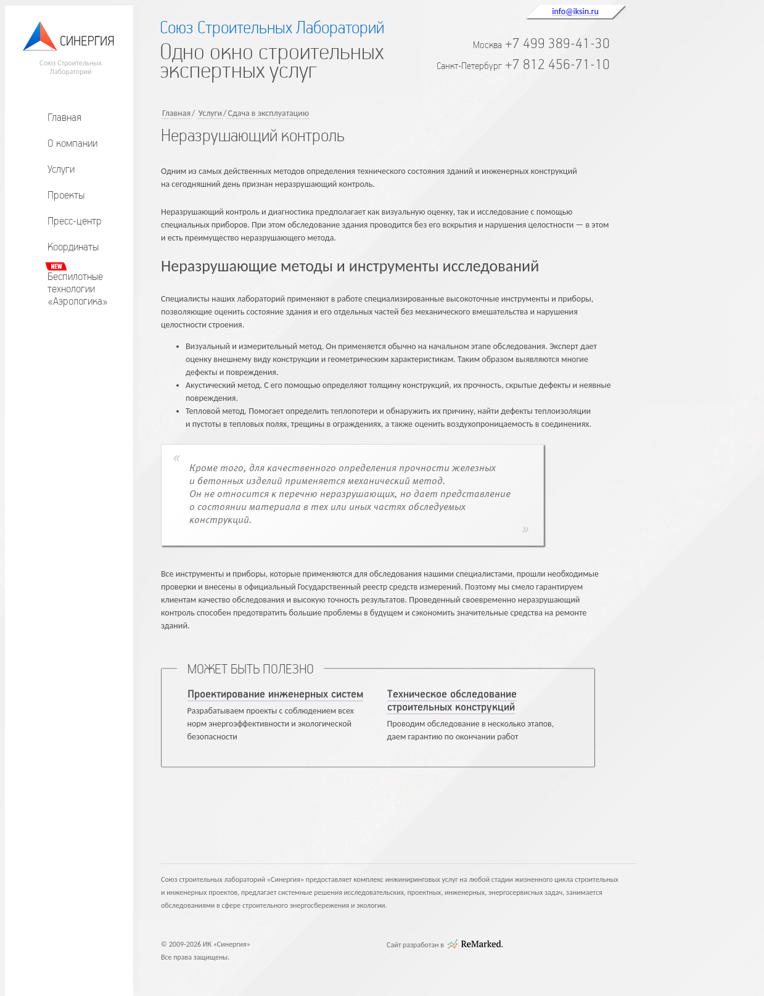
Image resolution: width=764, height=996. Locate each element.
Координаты (73, 247)
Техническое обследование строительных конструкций (452, 701)
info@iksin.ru (575, 11)
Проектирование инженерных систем (275, 694)
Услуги (61, 169)
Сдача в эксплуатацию (268, 113)
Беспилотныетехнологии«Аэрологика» (77, 288)
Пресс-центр (74, 221)
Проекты (65, 195)
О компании (72, 143)
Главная (64, 117)
